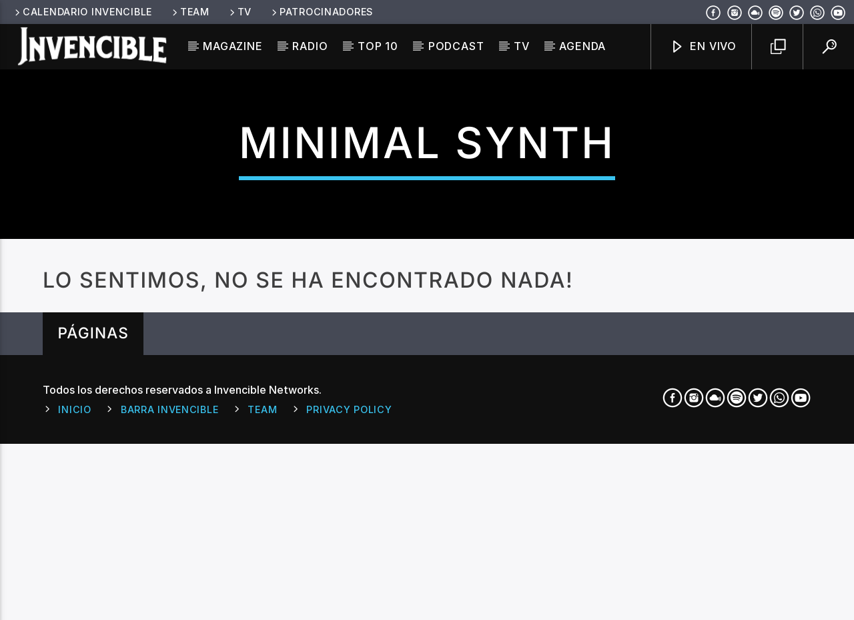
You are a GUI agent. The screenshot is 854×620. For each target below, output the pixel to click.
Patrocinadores (321, 11)
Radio (310, 46)
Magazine (232, 46)
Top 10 (378, 46)
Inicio (74, 611)
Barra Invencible (170, 611)
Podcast (456, 46)
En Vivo (703, 47)
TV (240, 11)
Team (189, 11)
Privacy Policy (349, 611)
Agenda (582, 46)
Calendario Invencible (82, 11)
